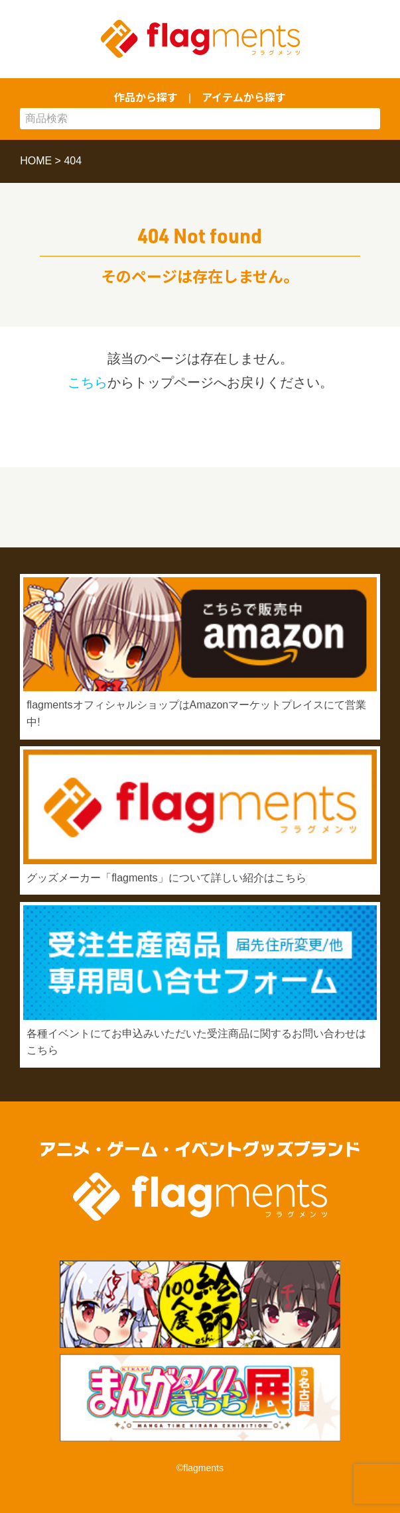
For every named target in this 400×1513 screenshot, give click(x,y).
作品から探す (146, 97)
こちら (87, 382)
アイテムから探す (244, 97)
